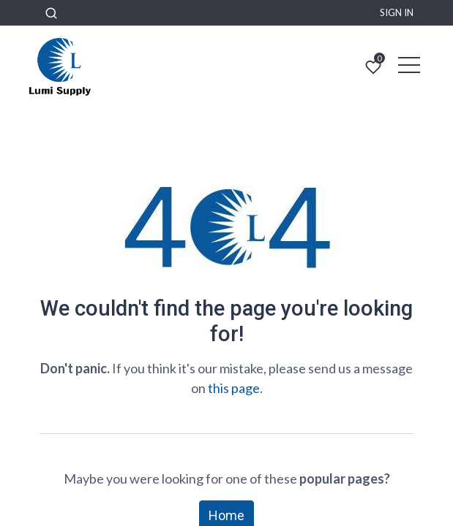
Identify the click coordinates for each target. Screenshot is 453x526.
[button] (51, 13)
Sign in (396, 12)
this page (234, 388)
